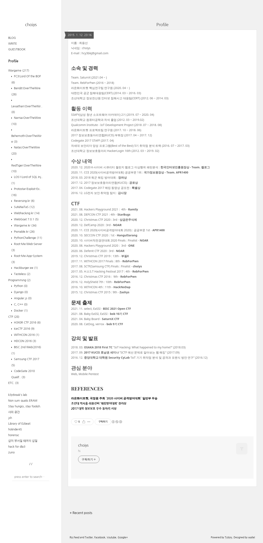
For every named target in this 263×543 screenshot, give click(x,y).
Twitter (89, 537)
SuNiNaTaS (24, 207)
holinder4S (15, 429)
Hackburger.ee (25, 267)
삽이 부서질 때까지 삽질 (22, 440)
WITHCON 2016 (26, 334)
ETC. (13, 382)
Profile (162, 25)
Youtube (111, 537)
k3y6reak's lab (17, 394)
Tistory (228, 537)
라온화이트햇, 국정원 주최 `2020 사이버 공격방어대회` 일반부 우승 (114, 398)
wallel (251, 537)
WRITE (12, 43)
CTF (13, 316)
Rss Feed (74, 537)
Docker (20, 310)
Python (20, 285)
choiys (31, 25)
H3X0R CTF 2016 (27, 322)
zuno (11, 452)
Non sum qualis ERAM (22, 400)
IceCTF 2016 (24, 328)
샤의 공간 (14, 412)
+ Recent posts (81, 512)
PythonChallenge (27, 237)
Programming (19, 280)
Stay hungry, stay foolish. (24, 406)
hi (79, 450)
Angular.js (22, 298)
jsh (10, 417)
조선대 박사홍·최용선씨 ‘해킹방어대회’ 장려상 (98, 403)
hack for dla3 (16, 446)
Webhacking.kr (26, 213)
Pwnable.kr (24, 231)
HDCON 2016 (24, 341)
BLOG (12, 37)
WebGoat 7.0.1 (26, 219)
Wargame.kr (25, 225)
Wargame (18, 70)
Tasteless (21, 274)
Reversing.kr (24, 200)
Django (20, 292)
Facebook (99, 537)
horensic (13, 435)
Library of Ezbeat (19, 423)
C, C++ (20, 304)
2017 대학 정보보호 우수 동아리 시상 (94, 408)
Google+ (123, 537)
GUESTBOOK (16, 49)
